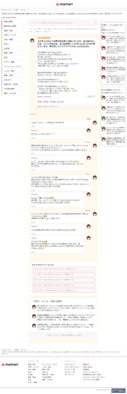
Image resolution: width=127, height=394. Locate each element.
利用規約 (86, 369)
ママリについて (69, 364)
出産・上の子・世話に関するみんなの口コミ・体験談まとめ (53, 279)
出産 (53, 102)
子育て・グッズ (10, 35)
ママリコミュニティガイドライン (94, 377)
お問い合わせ (87, 367)
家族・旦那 (8, 75)
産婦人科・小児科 (11, 84)
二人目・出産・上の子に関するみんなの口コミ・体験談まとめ (54, 290)
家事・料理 (8, 53)
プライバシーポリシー (90, 372)
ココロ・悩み (9, 71)
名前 (47, 102)
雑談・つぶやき (10, 93)
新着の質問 (8, 22)
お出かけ (7, 80)
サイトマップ (68, 374)
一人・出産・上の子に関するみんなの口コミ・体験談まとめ (53, 274)
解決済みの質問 (10, 26)
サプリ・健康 (9, 62)
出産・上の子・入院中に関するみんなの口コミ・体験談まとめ (54, 269)
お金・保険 (8, 39)
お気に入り (91, 96)
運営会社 (86, 364)
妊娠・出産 (8, 30)
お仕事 (6, 48)
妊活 (5, 57)
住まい (6, 44)
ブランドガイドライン (71, 367)
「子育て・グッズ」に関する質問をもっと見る (63, 335)
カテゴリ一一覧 (69, 372)
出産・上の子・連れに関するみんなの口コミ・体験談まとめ (53, 285)
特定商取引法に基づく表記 (92, 374)
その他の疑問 (9, 89)
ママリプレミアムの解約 (91, 380)
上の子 (61, 102)
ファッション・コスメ (12, 66)
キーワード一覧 (69, 369)
